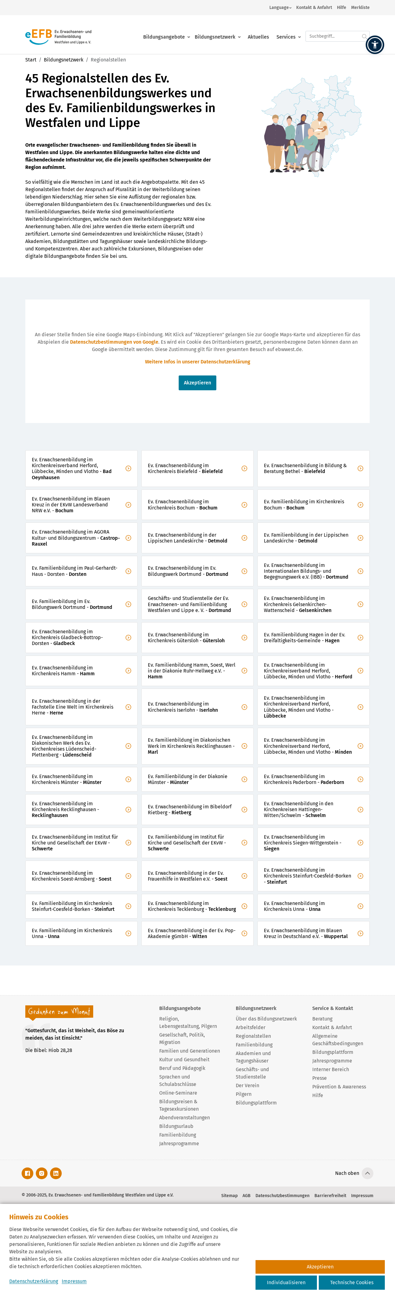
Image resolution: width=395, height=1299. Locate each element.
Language (279, 7)
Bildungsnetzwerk (215, 32)
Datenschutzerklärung (33, 1281)
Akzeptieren (197, 383)
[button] (375, 44)
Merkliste (360, 7)
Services (286, 32)
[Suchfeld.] (338, 31)
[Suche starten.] (365, 31)
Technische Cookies (351, 1282)
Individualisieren (286, 1282)
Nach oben (347, 1173)
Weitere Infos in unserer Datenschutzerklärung (197, 362)
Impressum (74, 1281)
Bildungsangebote (164, 32)
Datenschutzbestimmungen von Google (114, 342)
